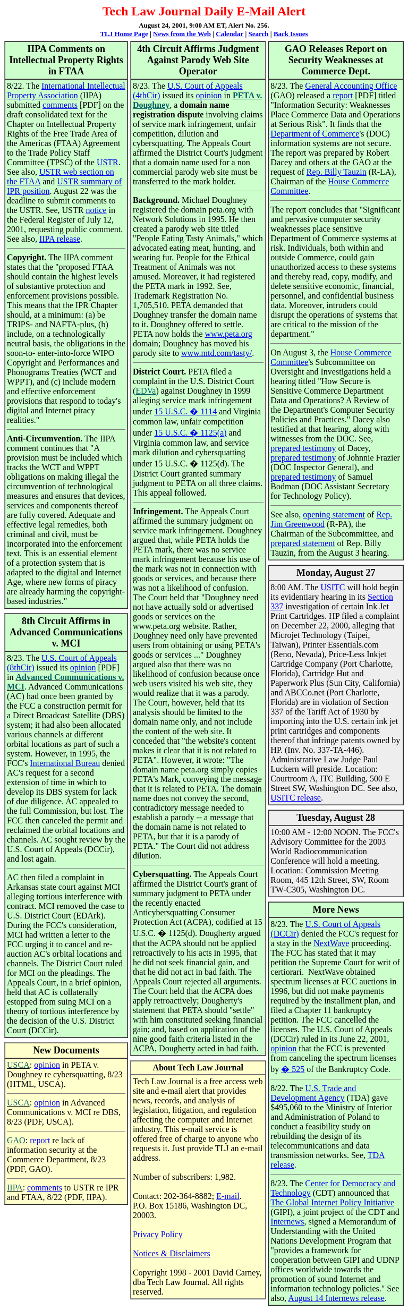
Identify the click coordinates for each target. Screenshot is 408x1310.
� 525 (292, 1069)
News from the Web (182, 34)
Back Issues (291, 34)
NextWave (331, 943)
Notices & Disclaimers (171, 1253)
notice (96, 210)
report (40, 1140)
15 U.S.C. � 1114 (185, 411)
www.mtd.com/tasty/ (216, 353)
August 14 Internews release (336, 1298)
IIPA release (59, 238)
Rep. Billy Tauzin (337, 171)
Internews (287, 1221)
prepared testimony (303, 448)
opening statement (334, 514)
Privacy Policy (158, 1234)
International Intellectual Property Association (66, 90)
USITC (332, 587)
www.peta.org (228, 333)
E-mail (228, 1196)
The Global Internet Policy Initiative (332, 1202)
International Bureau (65, 763)
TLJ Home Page (124, 34)
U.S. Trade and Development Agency (313, 1093)
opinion (83, 667)
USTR (107, 162)
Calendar (229, 34)
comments (60, 104)
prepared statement (302, 543)
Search (259, 34)
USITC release (295, 797)
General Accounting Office (351, 85)
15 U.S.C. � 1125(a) (190, 432)
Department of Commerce (314, 133)
